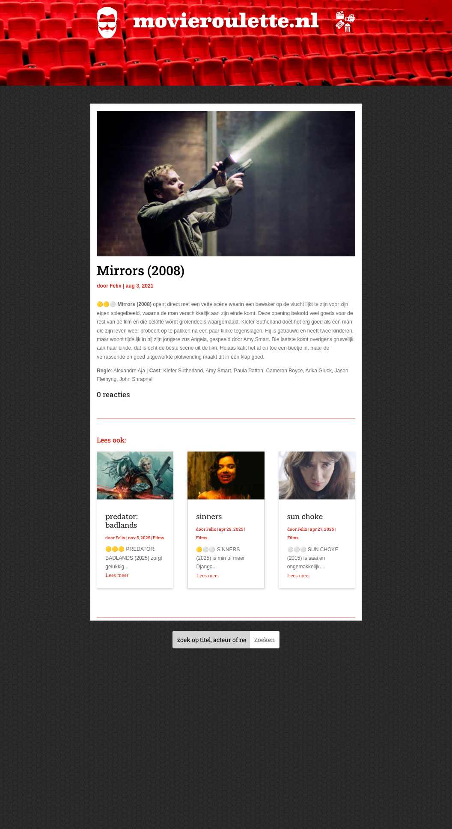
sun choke (305, 516)
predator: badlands (121, 521)
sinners (209, 516)
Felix (115, 286)
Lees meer (116, 575)
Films (158, 538)
